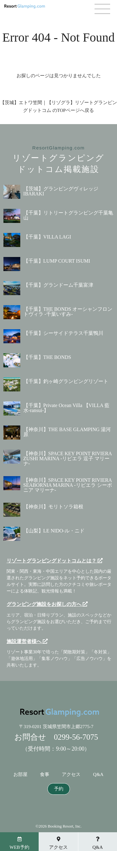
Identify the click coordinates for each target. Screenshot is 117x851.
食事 (44, 774)
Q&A (98, 774)
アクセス (71, 774)
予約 (58, 789)
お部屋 (20, 774)
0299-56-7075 (76, 737)
